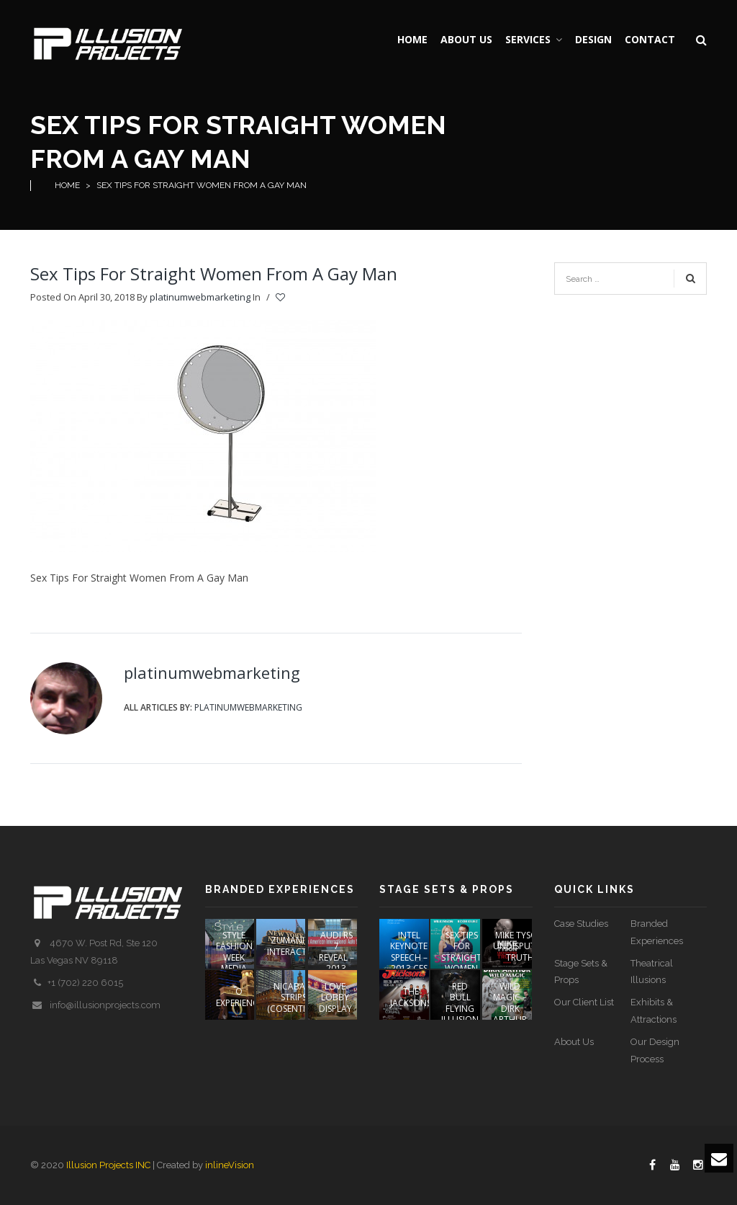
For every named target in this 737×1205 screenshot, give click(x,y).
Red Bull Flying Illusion (460, 1003)
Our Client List (584, 1002)
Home (67, 185)
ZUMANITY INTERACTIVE (292, 946)
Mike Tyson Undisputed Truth (519, 946)
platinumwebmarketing (200, 296)
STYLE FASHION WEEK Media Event (234, 957)
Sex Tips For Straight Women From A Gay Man (213, 273)
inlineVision (229, 1165)
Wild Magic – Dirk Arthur (510, 1003)
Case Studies (581, 923)
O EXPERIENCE (239, 997)
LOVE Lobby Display (335, 997)
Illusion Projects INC (108, 1165)
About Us (574, 1041)
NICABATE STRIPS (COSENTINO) (294, 997)
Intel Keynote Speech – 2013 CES (409, 952)
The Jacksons (410, 997)
